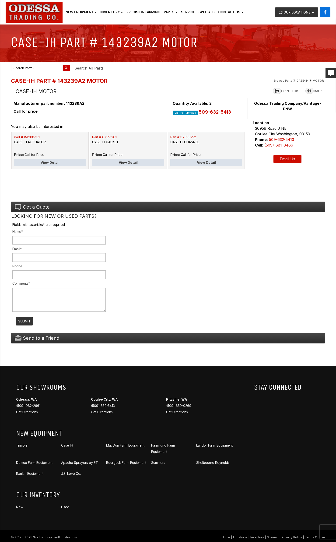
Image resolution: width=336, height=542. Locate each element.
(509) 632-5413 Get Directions (104, 405)
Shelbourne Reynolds (213, 463)
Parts (171, 12)
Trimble (22, 445)
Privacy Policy (292, 537)
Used (65, 507)
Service (188, 12)
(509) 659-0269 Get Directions (178, 405)
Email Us (287, 159)
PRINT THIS (290, 91)
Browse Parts (283, 80)
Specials (207, 12)
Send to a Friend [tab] (37, 338)
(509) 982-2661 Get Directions (28, 405)
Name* (17, 232)
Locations (240, 537)
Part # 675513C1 (104, 137)
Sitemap (273, 537)
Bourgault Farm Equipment (126, 463)
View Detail (50, 162)
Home (226, 537)
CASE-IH (302, 80)
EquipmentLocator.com (60, 537)
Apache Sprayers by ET (79, 463)
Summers (158, 463)
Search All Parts (89, 68)
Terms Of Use (315, 537)
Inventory (111, 12)
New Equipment (81, 12)
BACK (318, 91)
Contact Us (230, 12)
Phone (17, 266)
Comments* (21, 283)
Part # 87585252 (183, 137)
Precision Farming (143, 12)
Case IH (67, 445)
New (19, 507)
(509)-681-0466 (278, 145)
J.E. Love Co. (71, 474)
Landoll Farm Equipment (214, 445)
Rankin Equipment (29, 474)
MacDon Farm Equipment (125, 445)
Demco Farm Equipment (34, 463)
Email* (17, 249)
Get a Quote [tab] (32, 207)
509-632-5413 (215, 112)
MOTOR (318, 80)
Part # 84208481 (27, 137)
